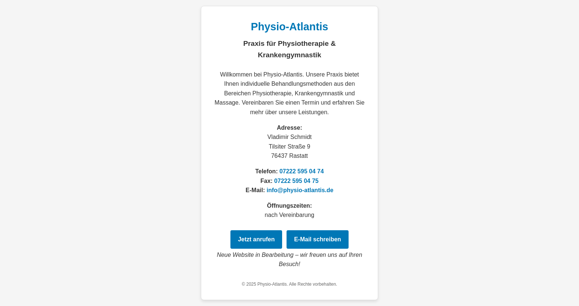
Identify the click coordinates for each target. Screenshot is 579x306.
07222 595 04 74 (302, 171)
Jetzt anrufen (256, 239)
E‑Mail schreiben (317, 239)
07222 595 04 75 (296, 181)
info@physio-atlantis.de (300, 190)
